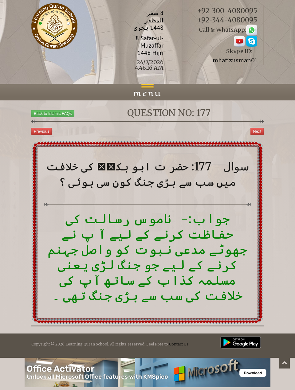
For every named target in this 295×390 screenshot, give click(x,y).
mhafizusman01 (235, 60)
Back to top (284, 364)
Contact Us (179, 344)
